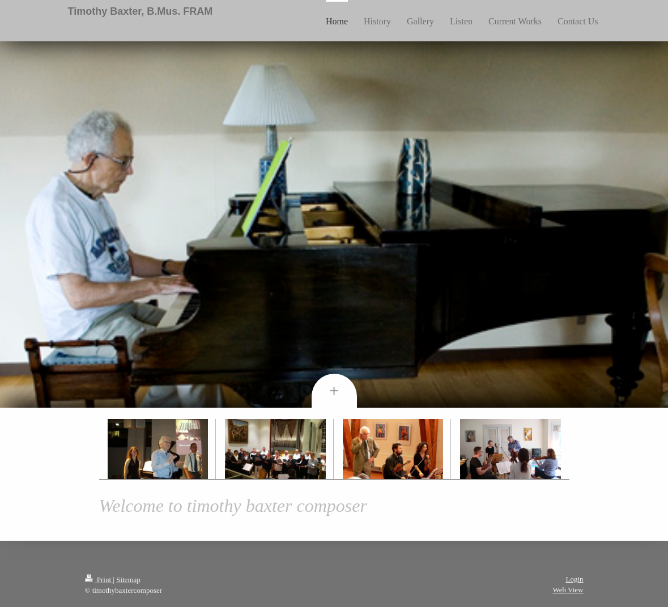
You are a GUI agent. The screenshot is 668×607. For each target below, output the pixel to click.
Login (574, 579)
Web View (568, 589)
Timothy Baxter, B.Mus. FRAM (140, 11)
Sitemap (128, 579)
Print (99, 579)
